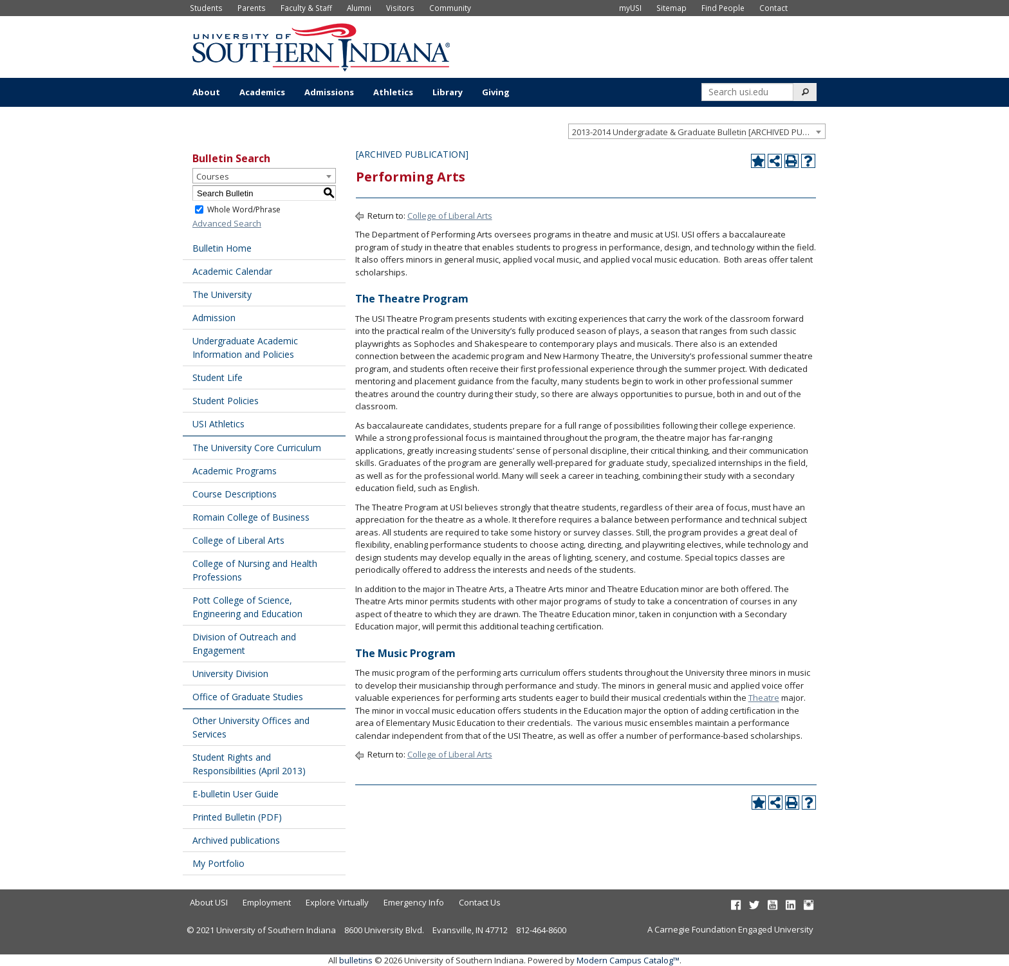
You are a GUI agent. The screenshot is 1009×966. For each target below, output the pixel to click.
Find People (723, 8)
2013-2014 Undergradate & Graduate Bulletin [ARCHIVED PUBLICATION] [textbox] (698, 132)
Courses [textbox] (212, 176)
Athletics (393, 92)
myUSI (630, 8)
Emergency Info (414, 902)
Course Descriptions (234, 494)
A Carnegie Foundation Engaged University (730, 929)
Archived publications (236, 840)
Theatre (763, 697)
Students (206, 8)
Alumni (359, 8)
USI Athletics (218, 424)
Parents (251, 8)
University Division (230, 673)
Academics (262, 92)
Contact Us (480, 902)
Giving (496, 92)
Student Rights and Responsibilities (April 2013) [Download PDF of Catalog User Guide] (249, 764)
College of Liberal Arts (238, 540)
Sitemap (671, 8)
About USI (209, 902)
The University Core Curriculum (256, 447)
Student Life (217, 377)
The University (222, 294)
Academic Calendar (232, 271)
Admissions (329, 92)
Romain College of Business (251, 517)
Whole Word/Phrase (244, 209)
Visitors (400, 8)
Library (447, 92)
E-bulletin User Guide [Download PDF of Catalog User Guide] (235, 794)
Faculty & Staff (306, 8)
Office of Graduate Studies (247, 697)
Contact (773, 8)
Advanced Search (226, 223)
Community (450, 8)
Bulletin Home (222, 248)
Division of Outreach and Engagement (244, 643)
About (206, 92)
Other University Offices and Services (251, 727)
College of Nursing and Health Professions (254, 570)
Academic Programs (234, 471)
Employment (267, 902)
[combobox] (697, 131)
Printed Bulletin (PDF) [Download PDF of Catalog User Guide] (237, 817)
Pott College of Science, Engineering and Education (247, 607)
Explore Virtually (337, 902)
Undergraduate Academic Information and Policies (245, 347)
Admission (214, 317)
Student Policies (225, 401)
